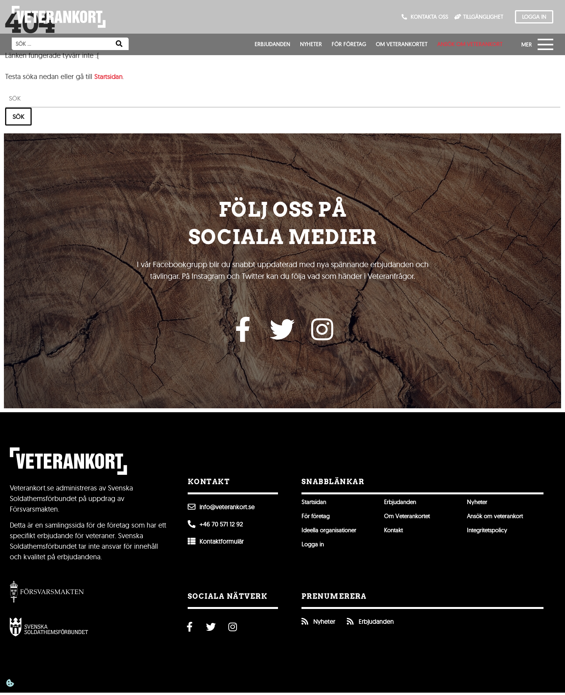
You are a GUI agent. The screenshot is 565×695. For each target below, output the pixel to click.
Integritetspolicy (489, 533)
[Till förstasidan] (59, 17)
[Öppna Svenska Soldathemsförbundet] (49, 629)
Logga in (313, 547)
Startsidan (109, 76)
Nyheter (311, 44)
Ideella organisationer (331, 533)
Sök (18, 116)
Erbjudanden (272, 44)
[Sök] (119, 44)
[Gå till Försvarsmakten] (47, 593)
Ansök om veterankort (469, 44)
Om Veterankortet (401, 44)
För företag (349, 44)
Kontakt (394, 533)
